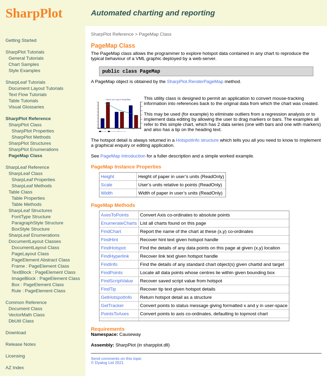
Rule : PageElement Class (38, 290)
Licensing (15, 356)
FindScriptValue (117, 280)
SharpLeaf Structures (30, 210)
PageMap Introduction (122, 155)
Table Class (20, 192)
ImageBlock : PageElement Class (46, 278)
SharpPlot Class (25, 124)
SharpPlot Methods (31, 137)
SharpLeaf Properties (33, 179)
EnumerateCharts (119, 223)
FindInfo (109, 264)
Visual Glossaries (26, 106)
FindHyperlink (115, 256)
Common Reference (26, 302)
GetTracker (112, 305)
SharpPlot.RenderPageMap (195, 81)
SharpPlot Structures (30, 143)
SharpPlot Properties (33, 130)
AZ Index (14, 367)
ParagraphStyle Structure (37, 222)
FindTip (108, 289)
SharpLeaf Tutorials (25, 82)
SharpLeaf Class (26, 173)
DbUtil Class (21, 321)
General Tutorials (26, 58)
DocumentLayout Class (35, 247)
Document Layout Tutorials (36, 88)
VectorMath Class (27, 314)
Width (106, 193)
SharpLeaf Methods (32, 185)
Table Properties (28, 198)
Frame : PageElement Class (40, 266)
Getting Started (20, 40)
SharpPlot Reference (112, 34)
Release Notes (20, 344)
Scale (106, 184)
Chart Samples (24, 64)
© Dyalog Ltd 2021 (107, 363)
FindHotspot (113, 247)
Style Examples (24, 70)
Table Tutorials (23, 100)
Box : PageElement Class (38, 284)
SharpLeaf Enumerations (34, 235)
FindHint (109, 239)
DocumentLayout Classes (35, 241)
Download (15, 332)
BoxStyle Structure (31, 229)
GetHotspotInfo (116, 297)
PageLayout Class (30, 253)
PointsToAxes (115, 313)
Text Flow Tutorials (28, 94)
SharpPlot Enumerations (34, 149)
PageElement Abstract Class (41, 259)
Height (107, 176)
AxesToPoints (115, 215)
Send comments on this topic (116, 358)
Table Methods (26, 204)
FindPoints (112, 272)
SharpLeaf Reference (27, 167)
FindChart (111, 231)
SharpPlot (33, 13)
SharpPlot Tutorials (25, 52)
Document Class (26, 308)
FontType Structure (31, 216)
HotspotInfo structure (197, 140)
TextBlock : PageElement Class (44, 272)
